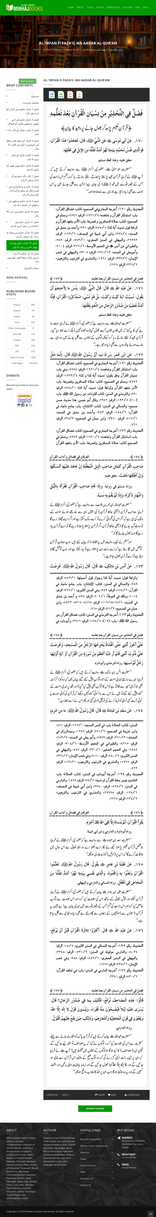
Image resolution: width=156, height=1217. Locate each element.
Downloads (113, 7)
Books (100, 7)
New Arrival (17, 277)
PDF (17, 345)
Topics (90, 7)
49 (33, 316)
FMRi (82, 1172)
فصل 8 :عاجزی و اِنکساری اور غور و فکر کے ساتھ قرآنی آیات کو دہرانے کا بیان (24, 190)
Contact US (85, 1185)
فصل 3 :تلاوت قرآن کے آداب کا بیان (24, 132)
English (17, 310)
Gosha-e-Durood (88, 1165)
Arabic (17, 316)
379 (33, 351)
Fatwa (83, 1159)
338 (33, 345)
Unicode (17, 334)
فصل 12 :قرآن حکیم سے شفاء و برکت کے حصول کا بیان (23, 234)
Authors (127, 7)
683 (33, 304)
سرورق (35, 96)
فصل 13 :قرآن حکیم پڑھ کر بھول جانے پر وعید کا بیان (23, 245)
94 (33, 310)
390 (33, 340)
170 (33, 334)
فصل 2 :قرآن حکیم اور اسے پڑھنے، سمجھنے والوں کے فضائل (23, 121)
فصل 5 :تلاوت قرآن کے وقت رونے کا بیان (25, 157)
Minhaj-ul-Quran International (93, 1146)
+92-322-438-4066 (129, 1158)
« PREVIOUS (52, 1095)
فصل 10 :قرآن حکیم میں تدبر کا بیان (23, 213)
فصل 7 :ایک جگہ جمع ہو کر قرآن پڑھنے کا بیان (25, 178)
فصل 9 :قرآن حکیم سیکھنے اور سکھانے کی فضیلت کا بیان (23, 203)
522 (33, 322)
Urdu (145, 7)
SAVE (112, 1095)
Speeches (84, 1152)
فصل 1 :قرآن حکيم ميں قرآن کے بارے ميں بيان (22, 111)
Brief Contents (27, 81)
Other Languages (17, 328)
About (80, 7)
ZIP (17, 351)
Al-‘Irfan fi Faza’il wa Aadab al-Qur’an (61, 49)
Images (17, 340)
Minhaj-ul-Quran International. (40, 1211)
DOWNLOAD (132, 1095)
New (137, 7)
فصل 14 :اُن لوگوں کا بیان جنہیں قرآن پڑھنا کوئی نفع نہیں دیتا (23, 257)
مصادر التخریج (32, 268)
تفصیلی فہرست (30, 102)
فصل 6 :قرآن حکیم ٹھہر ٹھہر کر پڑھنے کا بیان (23, 167)
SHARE (100, 1095)
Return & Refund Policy (91, 1139)
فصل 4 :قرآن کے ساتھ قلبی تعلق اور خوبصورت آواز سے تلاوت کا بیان (23, 144)
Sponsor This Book (95, 1109)
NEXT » (66, 1095)
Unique (16, 304)
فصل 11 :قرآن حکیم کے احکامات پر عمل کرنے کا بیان (24, 224)
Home (71, 7)
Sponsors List (86, 1178)
